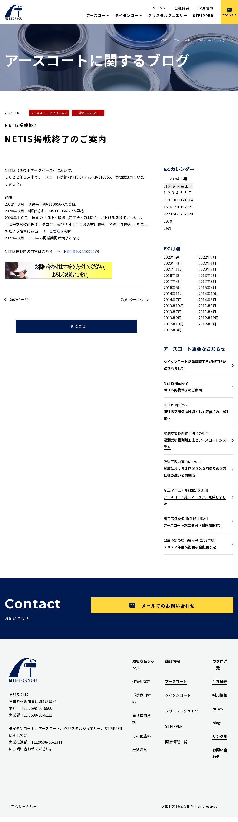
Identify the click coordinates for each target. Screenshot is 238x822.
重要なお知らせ (88, 113)
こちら (54, 231)
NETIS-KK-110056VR (81, 251)
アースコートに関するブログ (49, 113)
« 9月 (167, 228)
